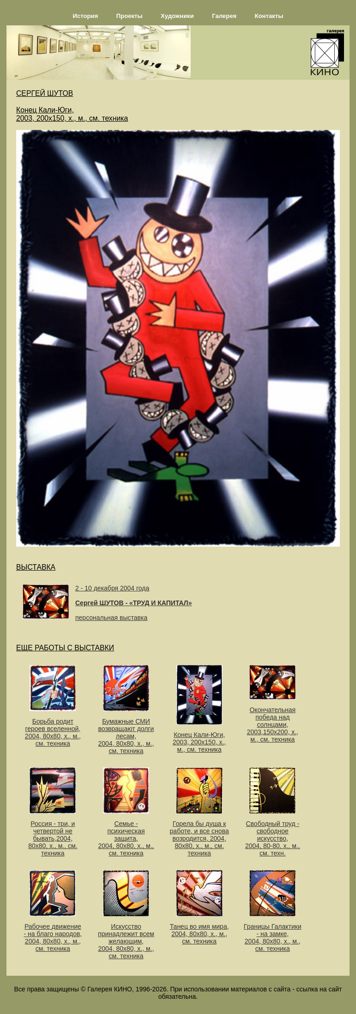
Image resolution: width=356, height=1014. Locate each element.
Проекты (129, 15)
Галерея (224, 15)
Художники (177, 15)
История (85, 15)
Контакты (269, 15)
